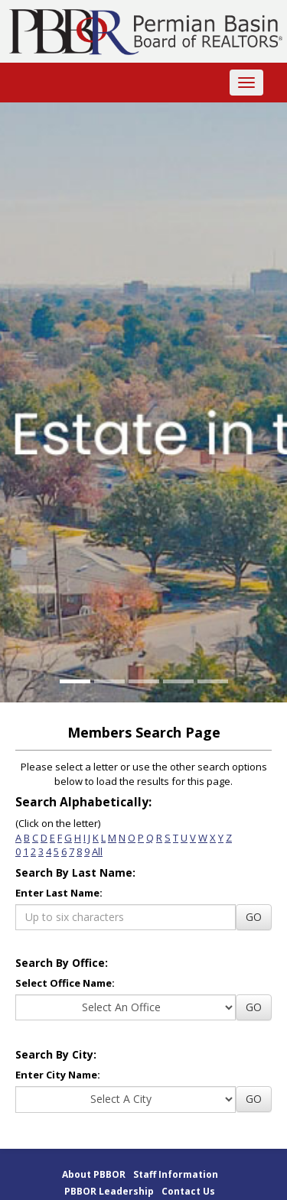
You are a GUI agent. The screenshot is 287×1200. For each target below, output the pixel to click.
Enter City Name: (57, 1075)
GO (254, 917)
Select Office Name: (65, 983)
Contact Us (188, 1191)
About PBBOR (94, 1174)
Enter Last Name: (59, 893)
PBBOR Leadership (109, 1191)
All (97, 851)
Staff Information (175, 1174)
